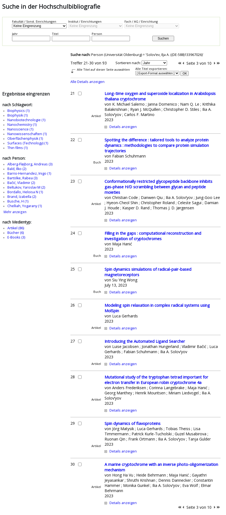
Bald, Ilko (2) (16, 168)
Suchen (163, 38)
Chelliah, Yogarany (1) (24, 206)
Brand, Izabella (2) (21, 196)
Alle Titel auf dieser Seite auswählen (103, 69)
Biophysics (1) (18, 110)
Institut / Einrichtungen (85, 21)
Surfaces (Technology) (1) (27, 143)
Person (97, 34)
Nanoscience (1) (20, 129)
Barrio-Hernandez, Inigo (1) (29, 173)
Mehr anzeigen (15, 212)
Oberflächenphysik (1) (25, 138)
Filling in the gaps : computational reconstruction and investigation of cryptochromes (153, 235)
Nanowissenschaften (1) (27, 134)
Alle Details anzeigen (87, 81)
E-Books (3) (16, 237)
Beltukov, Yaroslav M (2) (26, 187)
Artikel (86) (15, 228)
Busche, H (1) (17, 201)
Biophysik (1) (17, 115)
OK (185, 73)
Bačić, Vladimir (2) (21, 182)
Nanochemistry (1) (22, 124)
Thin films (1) (17, 147)
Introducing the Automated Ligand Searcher (145, 341)
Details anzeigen (123, 126)
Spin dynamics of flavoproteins (132, 423)
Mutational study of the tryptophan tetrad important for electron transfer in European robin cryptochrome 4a (156, 379)
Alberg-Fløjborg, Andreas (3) (29, 164)
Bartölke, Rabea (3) (22, 178)
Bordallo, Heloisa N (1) (25, 192)
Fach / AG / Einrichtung (141, 21)
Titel (55, 34)
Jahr (15, 34)
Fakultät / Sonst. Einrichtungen (34, 21)
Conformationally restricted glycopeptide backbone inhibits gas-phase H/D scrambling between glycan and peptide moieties (158, 186)
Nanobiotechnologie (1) (26, 120)
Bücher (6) (15, 232)
